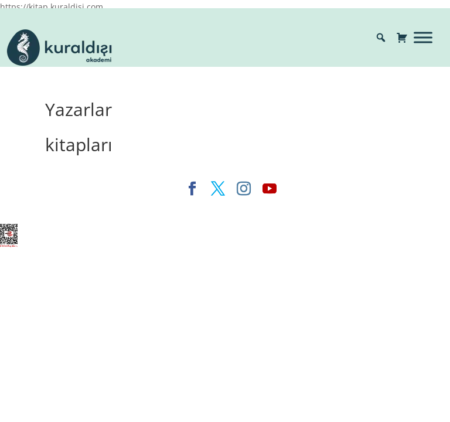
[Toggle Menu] (423, 37)
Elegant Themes (124, 208)
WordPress (276, 208)
